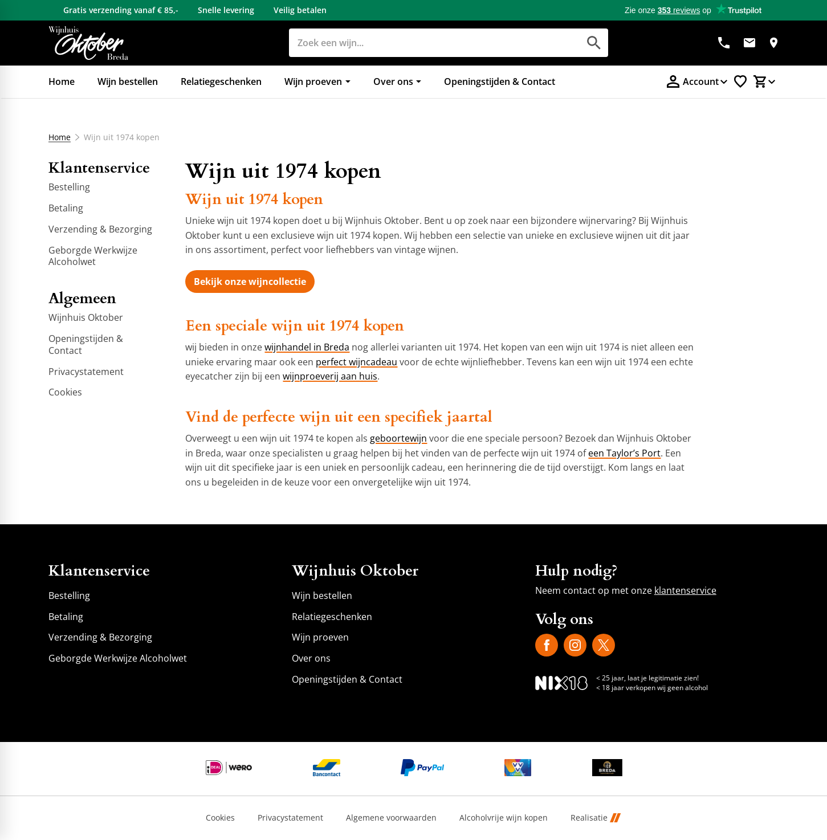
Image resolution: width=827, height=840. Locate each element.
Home (59, 137)
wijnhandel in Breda (306, 347)
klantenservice (685, 590)
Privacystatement (290, 818)
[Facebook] (546, 645)
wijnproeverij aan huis (330, 376)
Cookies (220, 818)
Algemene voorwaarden (391, 818)
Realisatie (596, 818)
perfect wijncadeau (356, 362)
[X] (603, 645)
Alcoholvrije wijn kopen (503, 818)
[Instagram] (575, 645)
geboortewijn (398, 438)
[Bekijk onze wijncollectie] (250, 281)
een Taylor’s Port (624, 453)
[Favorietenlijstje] (740, 81)
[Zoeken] (421, 42)
